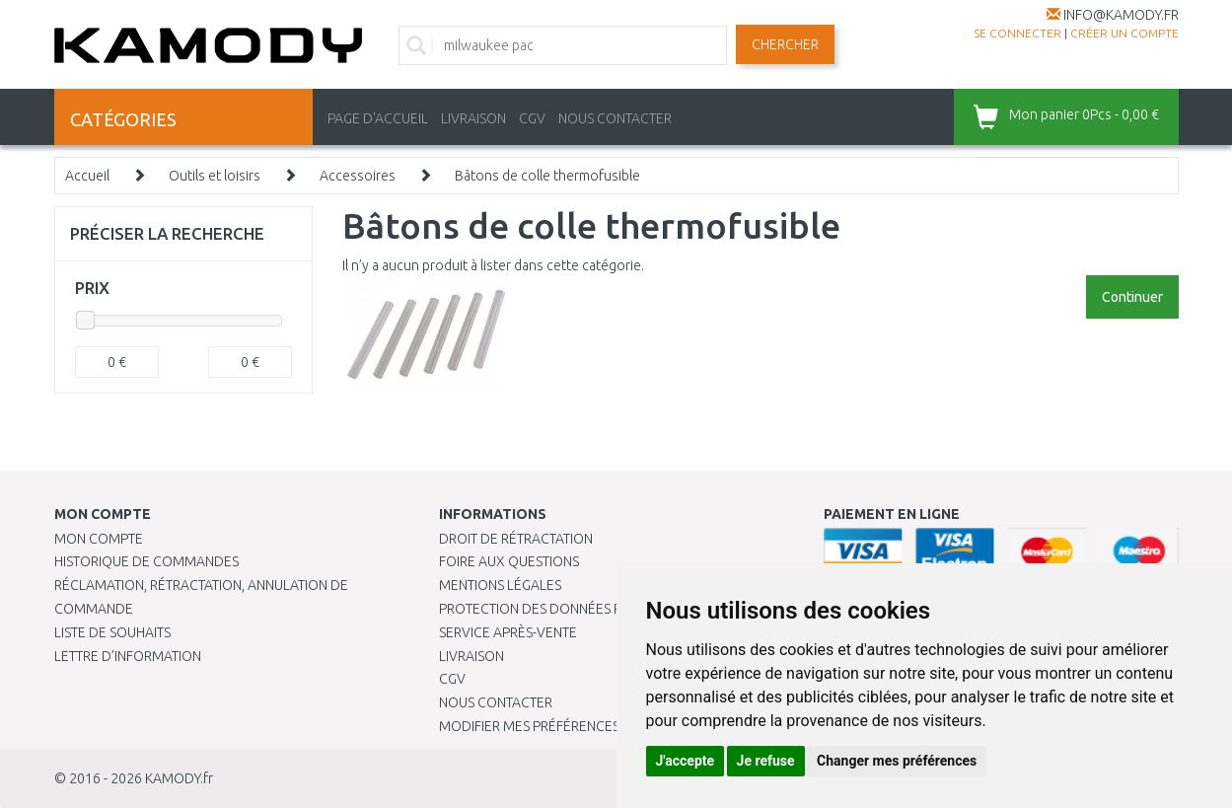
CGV (532, 118)
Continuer (1132, 297)
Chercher (785, 44)
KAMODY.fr (179, 778)
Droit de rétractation (516, 539)
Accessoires (358, 176)
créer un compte (1124, 33)
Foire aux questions (509, 561)
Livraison (471, 656)
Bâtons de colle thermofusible (547, 176)
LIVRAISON (473, 118)
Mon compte (98, 539)
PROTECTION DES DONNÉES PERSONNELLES (574, 609)
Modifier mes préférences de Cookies (569, 726)
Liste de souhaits (112, 632)
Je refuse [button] (766, 761)
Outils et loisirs (214, 176)
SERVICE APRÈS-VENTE (508, 632)
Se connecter (1017, 33)
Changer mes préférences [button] (897, 761)
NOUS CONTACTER (615, 118)
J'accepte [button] (685, 761)
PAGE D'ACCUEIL (377, 118)
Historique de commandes (146, 561)
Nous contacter (495, 702)
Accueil (87, 176)
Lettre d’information (127, 656)
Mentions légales (500, 585)
